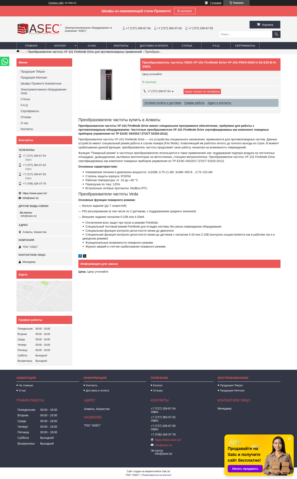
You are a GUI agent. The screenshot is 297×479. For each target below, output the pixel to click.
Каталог (60, 45)
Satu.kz (166, 471)
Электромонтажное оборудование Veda (43, 91)
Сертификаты (245, 45)
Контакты (121, 45)
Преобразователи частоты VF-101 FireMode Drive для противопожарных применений (85, 51)
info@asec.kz (30, 198)
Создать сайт (56, 2)
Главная (31, 45)
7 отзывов (215, 2)
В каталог (184, 11)
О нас (92, 45)
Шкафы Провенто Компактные (41, 83)
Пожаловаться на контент (156, 475)
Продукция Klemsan (34, 77)
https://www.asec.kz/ (35, 193)
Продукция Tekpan (33, 71)
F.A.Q (216, 45)
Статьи (187, 45)
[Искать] (276, 34)
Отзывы (26, 117)
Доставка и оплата (154, 45)
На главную (26, 385)
